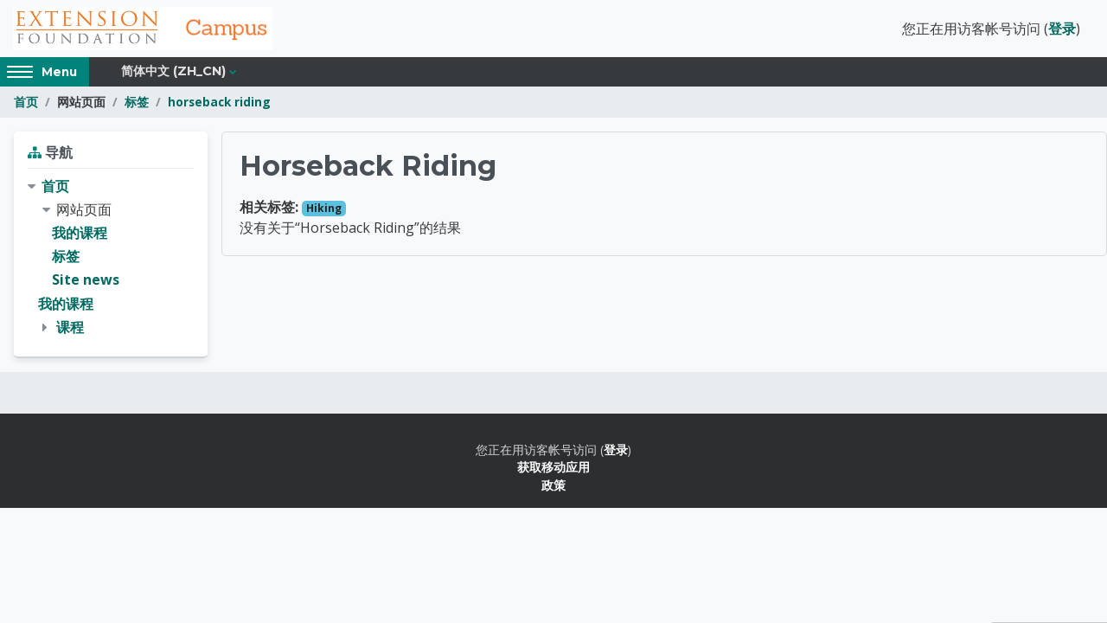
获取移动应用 (553, 467)
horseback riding (219, 101)
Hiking (324, 208)
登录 (1062, 28)
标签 (137, 101)
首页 (26, 101)
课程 (70, 327)
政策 (553, 485)
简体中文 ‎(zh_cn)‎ (173, 71)
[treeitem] (111, 257)
